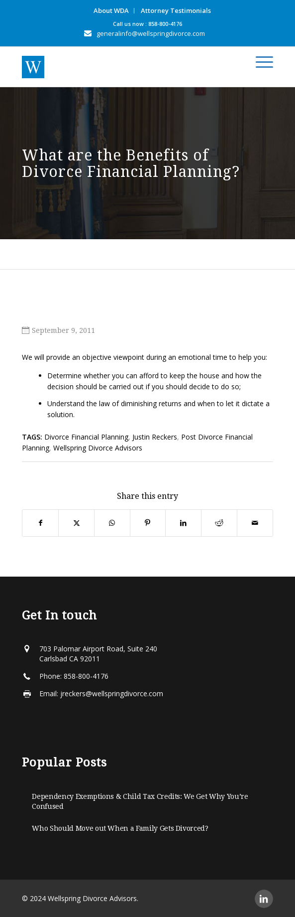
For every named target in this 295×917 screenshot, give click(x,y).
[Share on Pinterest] (148, 523)
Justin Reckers (154, 437)
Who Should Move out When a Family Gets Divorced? (120, 828)
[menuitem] (111, 10)
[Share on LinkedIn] (183, 523)
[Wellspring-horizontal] (122, 67)
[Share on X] (76, 523)
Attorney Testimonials (176, 10)
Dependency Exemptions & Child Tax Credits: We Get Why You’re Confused (140, 801)
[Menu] (259, 62)
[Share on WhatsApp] (112, 523)
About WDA (111, 10)
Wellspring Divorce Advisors (97, 448)
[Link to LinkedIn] (264, 899)
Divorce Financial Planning (86, 437)
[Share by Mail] (255, 523)
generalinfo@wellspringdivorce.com (151, 33)
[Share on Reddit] (219, 523)
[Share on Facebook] (40, 523)
